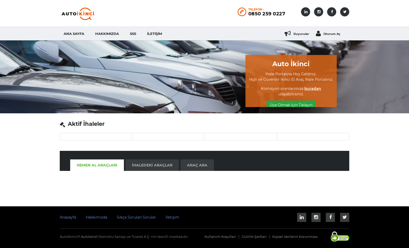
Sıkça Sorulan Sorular (136, 217)
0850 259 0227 (266, 14)
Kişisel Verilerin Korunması (295, 236)
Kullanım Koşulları (220, 236)
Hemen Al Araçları (97, 165)
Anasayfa (68, 217)
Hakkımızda (107, 34)
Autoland (89, 236)
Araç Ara (197, 165)
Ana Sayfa (74, 34)
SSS (133, 34)
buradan (312, 88)
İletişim (154, 34)
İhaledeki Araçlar (152, 165)
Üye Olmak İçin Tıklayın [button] (291, 105)
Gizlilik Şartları (254, 236)
